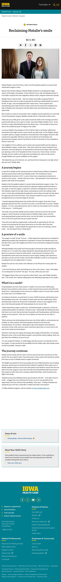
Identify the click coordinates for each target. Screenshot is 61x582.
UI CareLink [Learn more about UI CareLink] (5, 559)
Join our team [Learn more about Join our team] (36, 544)
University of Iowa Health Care (26, 577)
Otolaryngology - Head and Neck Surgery (20, 438)
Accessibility (54, 566)
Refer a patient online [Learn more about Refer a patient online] (9, 547)
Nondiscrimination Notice (9, 566)
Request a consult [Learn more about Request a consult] (7, 550)
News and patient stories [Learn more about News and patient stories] (40, 550)
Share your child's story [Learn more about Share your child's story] (39, 522)
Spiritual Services (7, 571)
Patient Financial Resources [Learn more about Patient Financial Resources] (41, 525)
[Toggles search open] (54, 5)
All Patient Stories (30, 25)
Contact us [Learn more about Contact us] (35, 518)
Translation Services (8, 569)
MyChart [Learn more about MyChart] (35, 515)
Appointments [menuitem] (6, 11)
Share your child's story (15, 463)
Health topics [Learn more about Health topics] (36, 533)
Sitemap (4, 574)
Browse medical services (12, 516)
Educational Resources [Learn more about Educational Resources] (9, 556)
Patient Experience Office (22, 569)
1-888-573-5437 (7, 530)
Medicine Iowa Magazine (9, 577)
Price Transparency (30, 571)
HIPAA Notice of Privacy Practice (27, 566)
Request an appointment (12, 506)
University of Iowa (42, 577)
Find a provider (9, 513)
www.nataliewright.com (41, 388)
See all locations (9, 510)
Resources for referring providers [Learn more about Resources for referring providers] (12, 544)
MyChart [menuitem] (16, 12)
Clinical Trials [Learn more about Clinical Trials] (6, 553)
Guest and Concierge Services (39, 569)
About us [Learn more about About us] (35, 547)
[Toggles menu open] (57, 5)
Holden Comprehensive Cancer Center (36, 574)
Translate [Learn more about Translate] (43, 4)
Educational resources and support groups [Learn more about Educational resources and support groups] (43, 529)
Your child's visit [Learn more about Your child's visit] (37, 512)
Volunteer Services (18, 571)
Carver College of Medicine (15, 574)
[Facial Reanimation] (30, 410)
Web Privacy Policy (43, 566)
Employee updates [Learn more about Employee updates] (38, 553)
